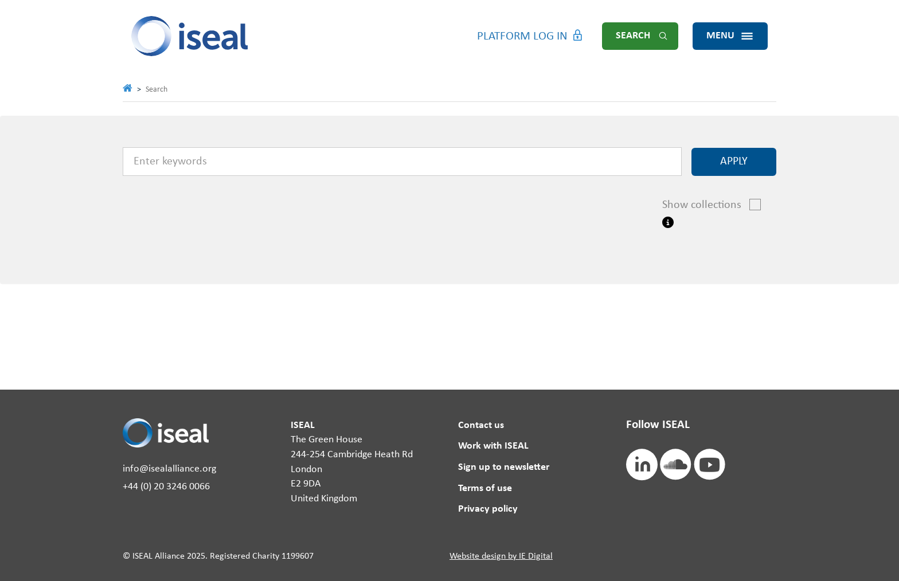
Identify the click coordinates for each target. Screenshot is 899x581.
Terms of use (485, 488)
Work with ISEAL (493, 446)
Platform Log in (522, 36)
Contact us (481, 425)
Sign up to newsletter (503, 467)
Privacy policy (488, 509)
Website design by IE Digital (501, 556)
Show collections (708, 205)
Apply (734, 161)
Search (633, 35)
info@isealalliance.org (169, 469)
